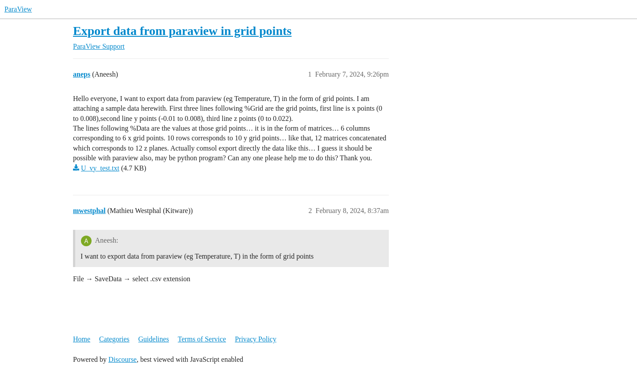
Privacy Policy (255, 339)
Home (81, 339)
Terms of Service (202, 339)
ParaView (18, 9)
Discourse (122, 359)
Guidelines (153, 339)
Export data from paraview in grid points (182, 31)
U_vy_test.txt (100, 168)
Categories (114, 339)
